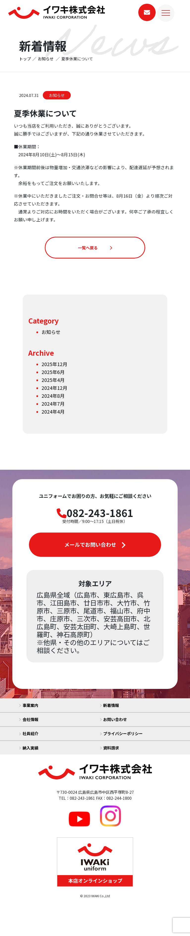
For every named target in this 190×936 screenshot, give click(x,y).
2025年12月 (54, 364)
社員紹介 (28, 733)
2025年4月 (53, 379)
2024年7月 (53, 403)
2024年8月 (53, 395)
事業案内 (28, 705)
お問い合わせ (113, 719)
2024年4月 (53, 411)
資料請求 (109, 748)
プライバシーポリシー (121, 733)
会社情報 (28, 719)
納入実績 (28, 748)
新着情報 (109, 705)
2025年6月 (53, 372)
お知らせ (57, 95)
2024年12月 (54, 387)
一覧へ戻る (95, 248)
